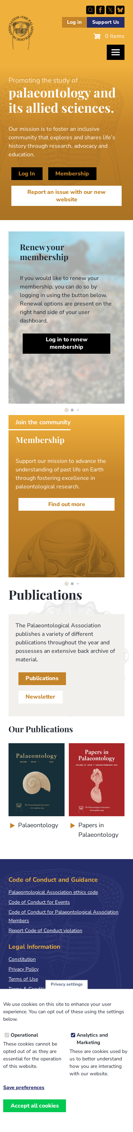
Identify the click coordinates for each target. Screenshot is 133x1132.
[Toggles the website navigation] (115, 52)
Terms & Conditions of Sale (39, 989)
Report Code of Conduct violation (45, 930)
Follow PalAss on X (110, 10)
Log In (26, 174)
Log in (74, 22)
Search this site (90, 10)
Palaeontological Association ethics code (53, 892)
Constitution (22, 959)
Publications (42, 678)
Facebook (100, 10)
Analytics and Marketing (92, 1043)
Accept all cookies (35, 1110)
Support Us (105, 22)
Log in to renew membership (67, 343)
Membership (72, 174)
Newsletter (40, 697)
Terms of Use (23, 979)
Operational (24, 1039)
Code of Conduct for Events (39, 902)
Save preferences (23, 1092)
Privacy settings (67, 989)
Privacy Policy (24, 969)
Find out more (66, 504)
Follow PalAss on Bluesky (120, 10)
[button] (66, 410)
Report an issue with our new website (66, 195)
